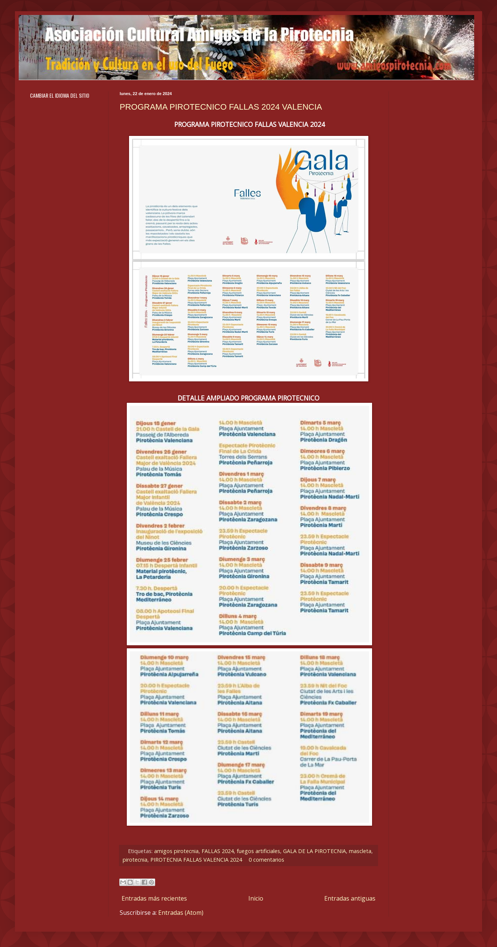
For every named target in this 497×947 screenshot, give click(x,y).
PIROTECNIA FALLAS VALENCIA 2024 (196, 859)
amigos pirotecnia (176, 851)
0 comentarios (266, 859)
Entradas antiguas (349, 898)
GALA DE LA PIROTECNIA (314, 851)
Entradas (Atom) (180, 912)
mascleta (360, 851)
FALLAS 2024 (218, 851)
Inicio (255, 898)
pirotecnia (135, 859)
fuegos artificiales (258, 851)
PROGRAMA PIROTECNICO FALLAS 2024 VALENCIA (221, 107)
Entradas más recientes (154, 898)
